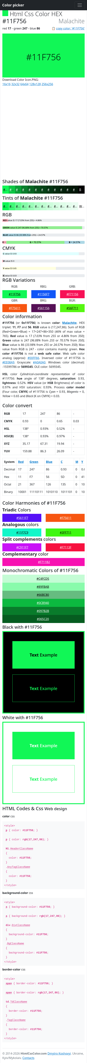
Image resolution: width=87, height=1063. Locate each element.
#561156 (43, 308)
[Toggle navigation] (80, 5)
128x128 (35, 84)
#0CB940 (43, 603)
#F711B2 (44, 562)
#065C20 (43, 619)
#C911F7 (22, 547)
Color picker (13, 5)
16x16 (6, 84)
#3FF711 (66, 532)
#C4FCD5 (43, 579)
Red (21, 462)
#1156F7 (43, 294)
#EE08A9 (8, 362)
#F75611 (14, 308)
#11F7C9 (22, 532)
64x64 (24, 84)
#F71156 (72, 294)
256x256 (47, 84)
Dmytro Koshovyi (59, 1053)
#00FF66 (33, 358)
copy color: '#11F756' (70, 28)
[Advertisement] (43, 131)
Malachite (69, 323)
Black (82, 190)
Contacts (28, 1058)
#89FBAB (43, 587)
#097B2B (43, 611)
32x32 (15, 84)
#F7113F (66, 547)
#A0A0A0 (39, 362)
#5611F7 (22, 518)
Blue (49, 462)
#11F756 (14, 294)
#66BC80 (43, 595)
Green (33, 462)
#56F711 (72, 308)
